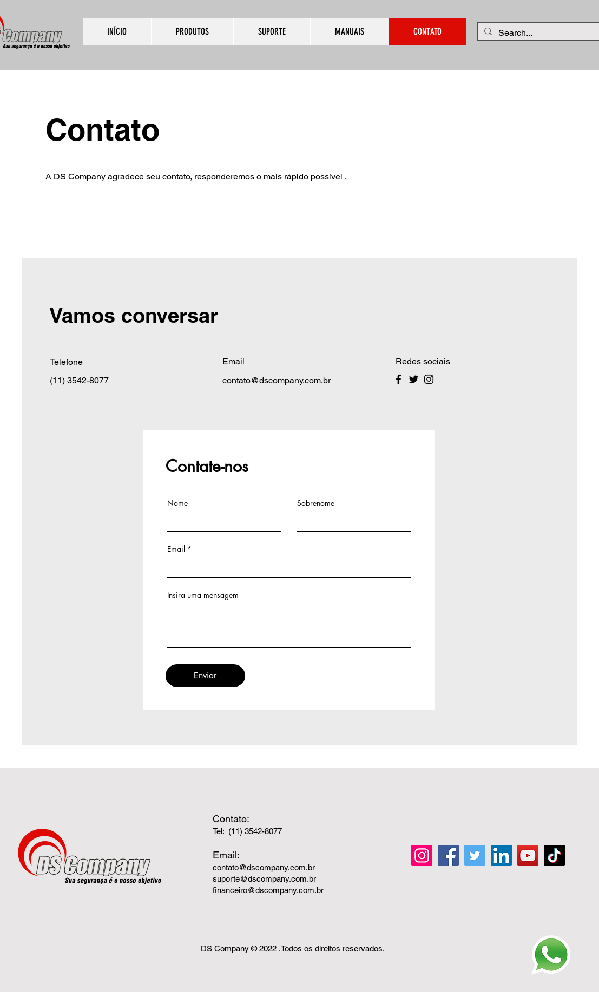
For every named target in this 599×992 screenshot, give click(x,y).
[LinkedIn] (501, 855)
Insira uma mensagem (203, 595)
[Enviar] (205, 675)
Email (176, 549)
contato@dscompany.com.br (264, 867)
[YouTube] (527, 855)
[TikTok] (554, 855)
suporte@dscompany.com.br (264, 878)
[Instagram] (429, 379)
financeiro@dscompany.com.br (268, 890)
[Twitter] (413, 379)
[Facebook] (398, 379)
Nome (177, 503)
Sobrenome (315, 503)
